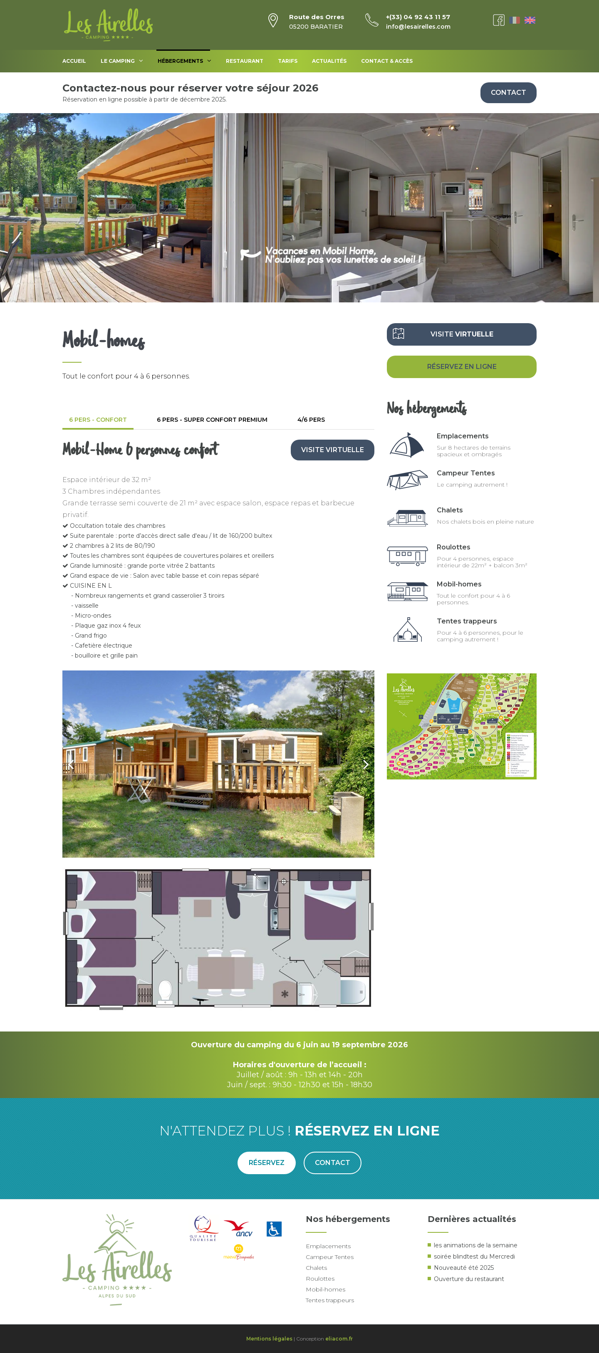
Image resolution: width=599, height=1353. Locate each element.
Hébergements (184, 60)
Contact (508, 92)
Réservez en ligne (462, 367)
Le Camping (122, 60)
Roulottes (453, 547)
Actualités (329, 61)
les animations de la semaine (475, 1245)
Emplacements (463, 436)
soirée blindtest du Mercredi (474, 1256)
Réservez (267, 1163)
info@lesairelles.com (418, 26)
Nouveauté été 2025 (464, 1267)
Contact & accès (387, 61)
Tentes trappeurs (467, 621)
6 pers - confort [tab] (98, 419)
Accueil (74, 61)
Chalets (450, 510)
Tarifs (287, 61)
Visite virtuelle (332, 450)
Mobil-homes (459, 584)
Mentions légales (269, 1339)
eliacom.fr (339, 1339)
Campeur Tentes (466, 473)
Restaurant (244, 61)
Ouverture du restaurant (469, 1279)
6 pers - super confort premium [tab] (212, 419)
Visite (462, 334)
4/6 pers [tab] (311, 419)
